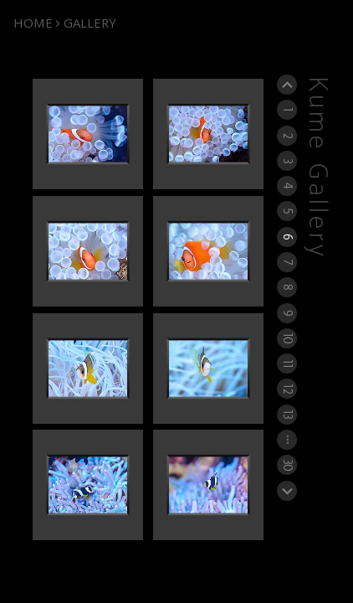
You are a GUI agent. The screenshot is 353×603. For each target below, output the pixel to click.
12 (287, 389)
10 (287, 337)
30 (287, 465)
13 (287, 414)
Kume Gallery (317, 168)
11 (287, 363)
